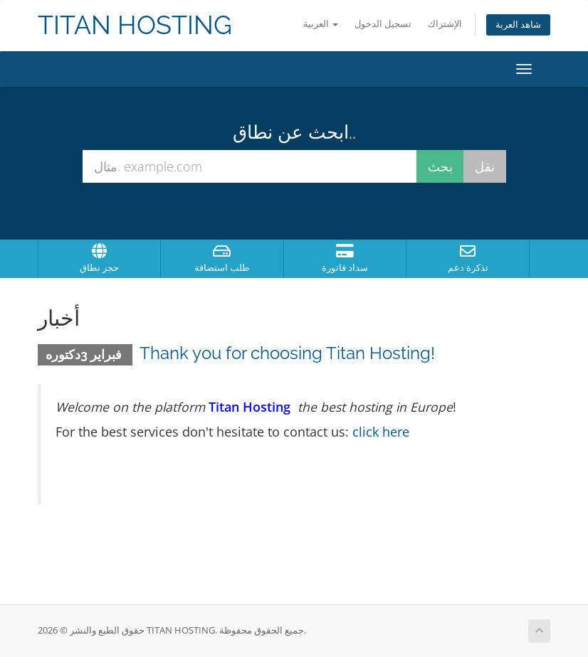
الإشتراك (445, 24)
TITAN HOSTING (135, 25)
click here (380, 431)
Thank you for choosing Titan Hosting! (287, 353)
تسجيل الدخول (383, 24)
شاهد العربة (518, 24)
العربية (320, 24)
